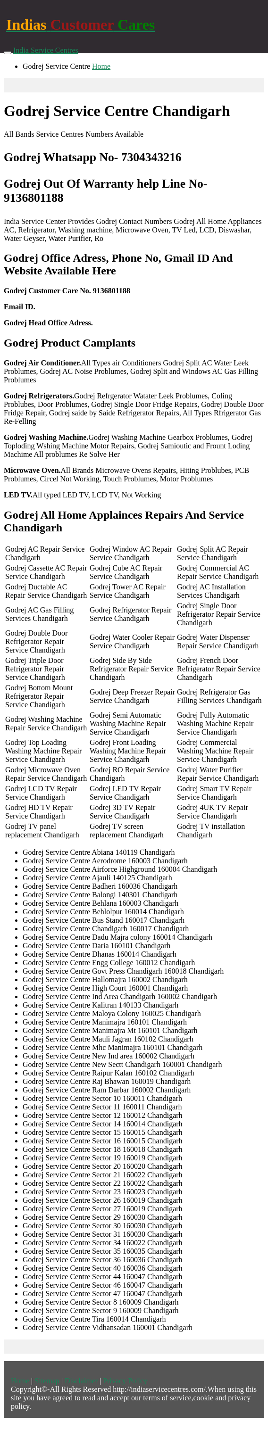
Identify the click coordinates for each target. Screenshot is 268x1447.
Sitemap (46, 1381)
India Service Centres (45, 50)
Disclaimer (81, 1381)
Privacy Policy (125, 1381)
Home (101, 66)
